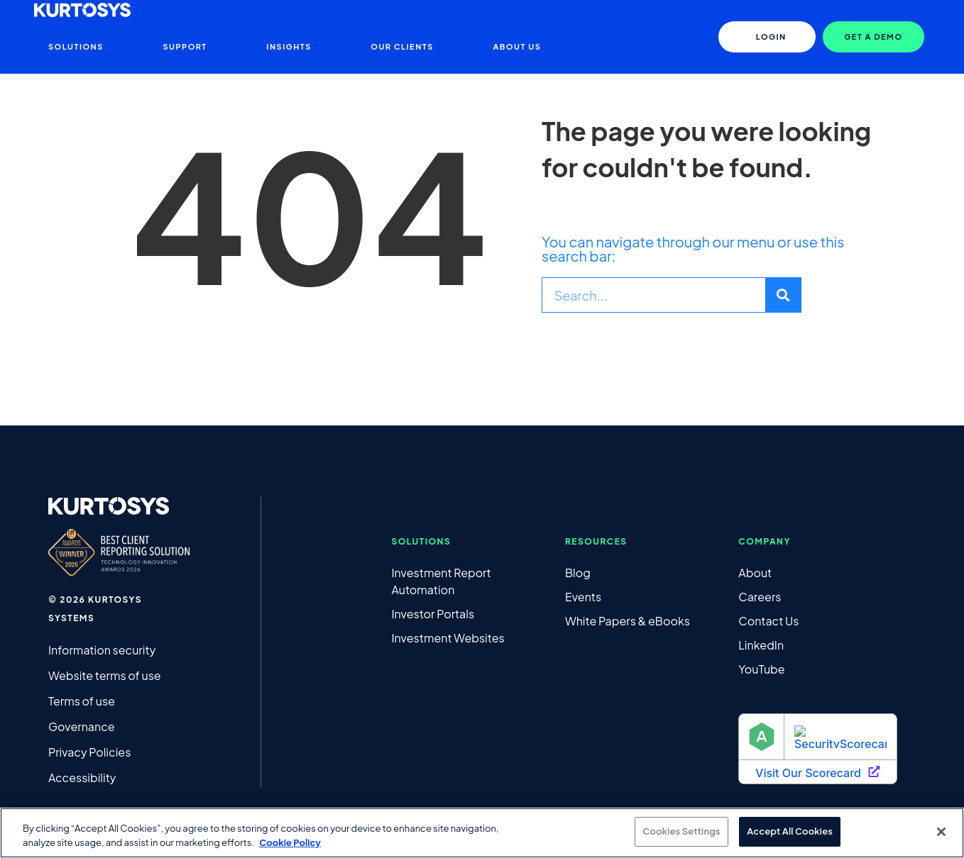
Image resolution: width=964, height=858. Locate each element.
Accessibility (82, 777)
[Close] (941, 831)
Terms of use (81, 700)
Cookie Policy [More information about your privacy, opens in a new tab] (290, 842)
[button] (873, 36)
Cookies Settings (681, 831)
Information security (101, 649)
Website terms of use (104, 675)
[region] (482, 833)
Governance (81, 726)
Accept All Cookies (790, 831)
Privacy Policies (89, 752)
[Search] (783, 295)
